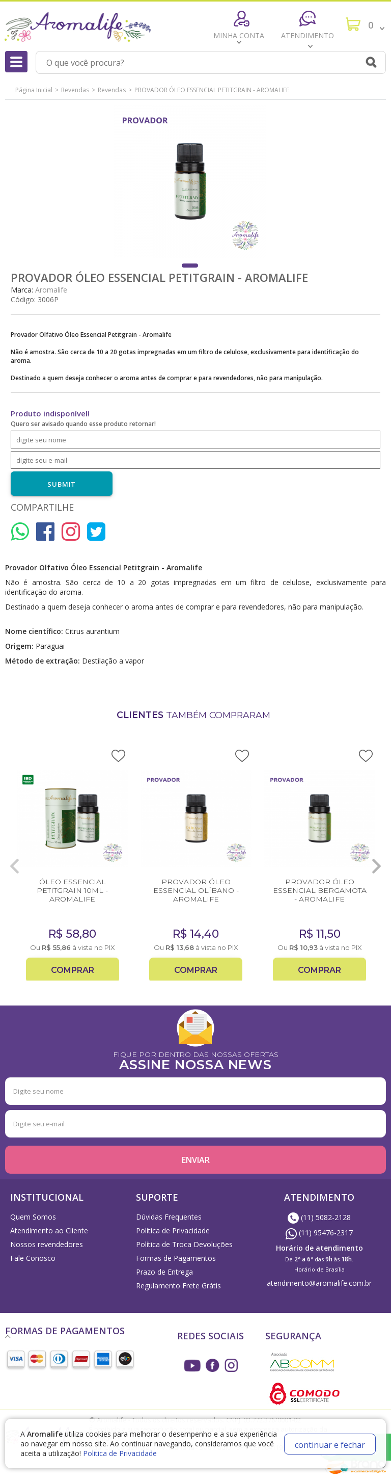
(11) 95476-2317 (319, 1232)
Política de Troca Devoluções (184, 1244)
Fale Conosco (32, 1258)
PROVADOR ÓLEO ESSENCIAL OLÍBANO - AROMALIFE (196, 890)
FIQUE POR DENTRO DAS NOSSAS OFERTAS (195, 1060)
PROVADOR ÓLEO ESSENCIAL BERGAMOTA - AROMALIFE (320, 890)
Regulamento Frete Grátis (178, 1285)
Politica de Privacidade (120, 1453)
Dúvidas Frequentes (169, 1217)
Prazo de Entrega (164, 1272)
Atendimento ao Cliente (49, 1230)
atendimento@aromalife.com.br (319, 1283)
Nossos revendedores (46, 1244)
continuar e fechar (330, 1444)
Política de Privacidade (173, 1230)
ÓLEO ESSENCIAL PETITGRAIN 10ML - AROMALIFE (72, 890)
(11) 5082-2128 (319, 1217)
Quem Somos (33, 1217)
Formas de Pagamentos (176, 1258)
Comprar (72, 970)
